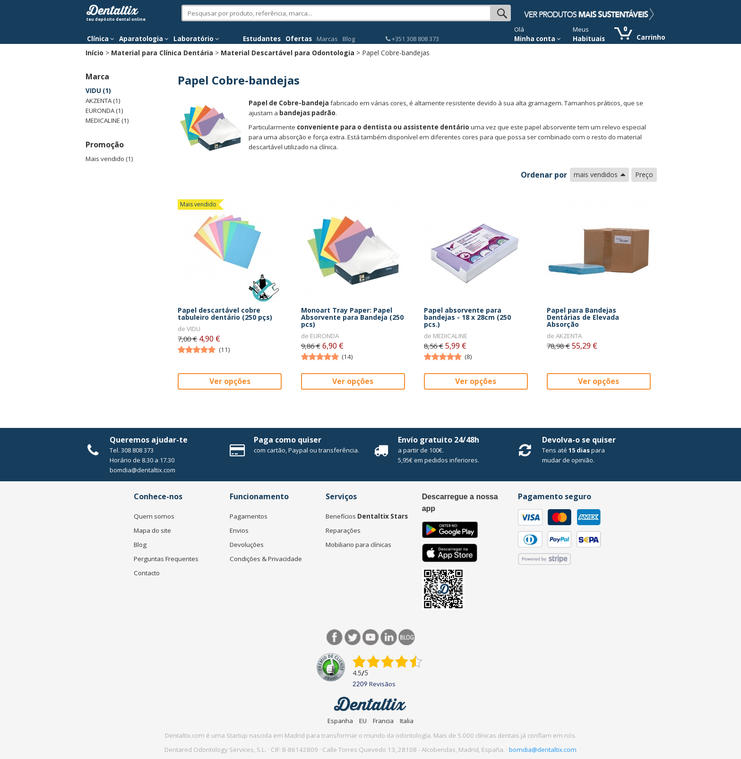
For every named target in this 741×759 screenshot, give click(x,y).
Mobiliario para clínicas (358, 544)
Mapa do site (152, 530)
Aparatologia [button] (144, 38)
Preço (644, 174)
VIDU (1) (98, 90)
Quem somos (154, 516)
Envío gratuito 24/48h (438, 440)
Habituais (589, 38)
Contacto (147, 573)
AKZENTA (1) (103, 100)
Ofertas (298, 38)
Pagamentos (248, 516)
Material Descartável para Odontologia (287, 52)
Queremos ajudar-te (149, 440)
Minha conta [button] (537, 38)
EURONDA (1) (104, 110)
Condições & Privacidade (266, 558)
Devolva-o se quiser (579, 440)
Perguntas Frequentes (166, 558)
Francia (383, 720)
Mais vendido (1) (109, 158)
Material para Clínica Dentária (162, 52)
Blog (349, 38)
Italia (407, 720)
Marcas (327, 38)
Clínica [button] (100, 38)
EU (363, 720)
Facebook (335, 637)
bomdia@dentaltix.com (142, 470)
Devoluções (247, 544)
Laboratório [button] (196, 38)
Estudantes (262, 38)
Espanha (340, 720)
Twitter (353, 637)
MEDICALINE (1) (107, 120)
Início (94, 52)
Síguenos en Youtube (370, 637)
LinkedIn (388, 637)
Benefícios (367, 516)
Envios (239, 530)
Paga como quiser (287, 440)
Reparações (343, 530)
